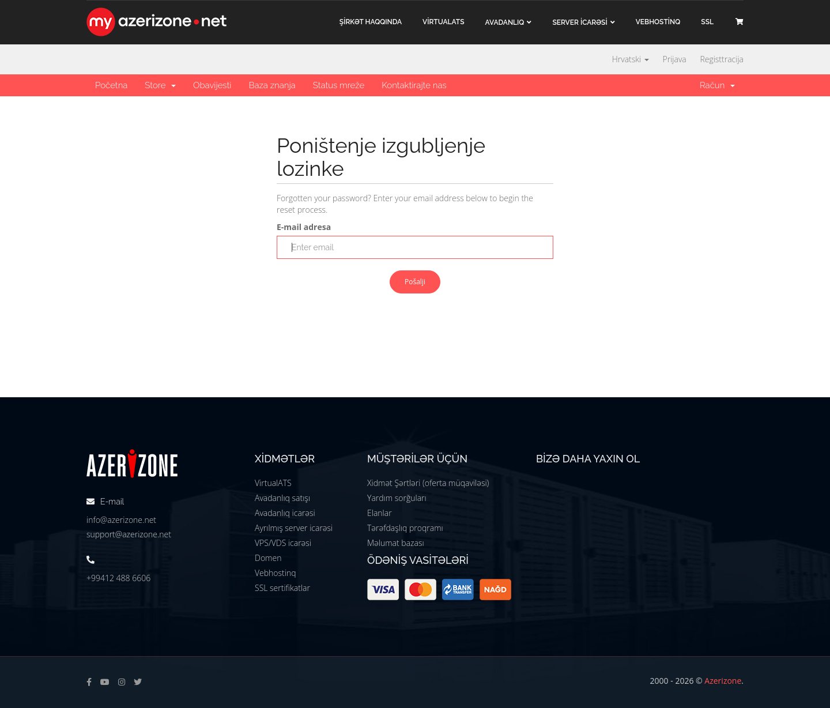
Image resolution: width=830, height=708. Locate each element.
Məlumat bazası (395, 542)
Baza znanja (271, 85)
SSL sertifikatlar (282, 587)
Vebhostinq (275, 572)
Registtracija (722, 59)
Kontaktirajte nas (414, 85)
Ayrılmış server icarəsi (294, 527)
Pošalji (415, 282)
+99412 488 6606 (118, 578)
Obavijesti (212, 85)
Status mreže (338, 85)
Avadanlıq (505, 22)
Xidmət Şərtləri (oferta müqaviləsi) (428, 482)
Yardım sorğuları (397, 497)
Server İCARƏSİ (579, 22)
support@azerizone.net (128, 534)
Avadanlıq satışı (282, 497)
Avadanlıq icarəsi (285, 512)
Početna (111, 85)
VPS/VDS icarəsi (283, 542)
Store (160, 85)
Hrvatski (630, 59)
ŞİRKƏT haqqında (370, 22)
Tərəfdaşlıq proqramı (405, 527)
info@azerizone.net (121, 519)
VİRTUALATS (443, 22)
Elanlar (379, 512)
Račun (717, 85)
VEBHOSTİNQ (658, 22)
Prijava (674, 59)
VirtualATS (273, 482)
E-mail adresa (304, 226)
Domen (268, 557)
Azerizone (722, 680)
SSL (707, 22)
